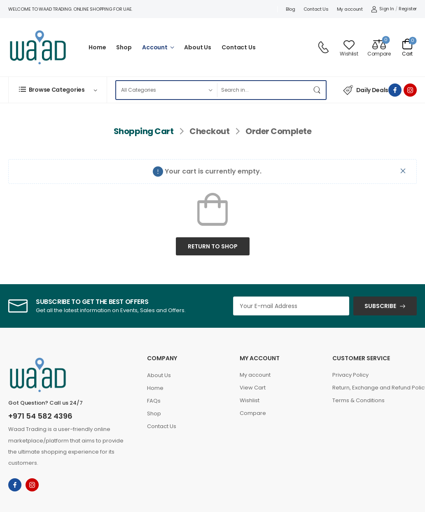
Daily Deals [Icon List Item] (365, 90)
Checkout (209, 131)
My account (350, 9)
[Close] (403, 171)
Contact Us (316, 9)
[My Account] (382, 9)
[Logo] (38, 47)
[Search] (263, 90)
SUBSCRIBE (380, 306)
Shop (123, 47)
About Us (197, 47)
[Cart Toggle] (407, 47)
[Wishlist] (349, 47)
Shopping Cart (144, 131)
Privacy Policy (350, 375)
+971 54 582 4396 (40, 416)
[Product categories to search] (166, 90)
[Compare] (378, 47)
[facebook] (395, 90)
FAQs (154, 401)
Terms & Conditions (358, 400)
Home (97, 47)
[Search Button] (317, 90)
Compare (253, 413)
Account (155, 47)
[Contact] (324, 47)
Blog (290, 9)
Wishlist (249, 400)
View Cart (253, 388)
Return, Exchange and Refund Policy (374, 388)
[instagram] (410, 90)
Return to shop (213, 246)
